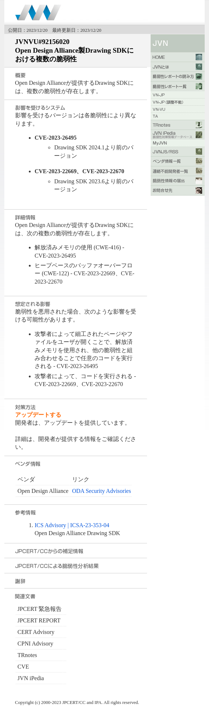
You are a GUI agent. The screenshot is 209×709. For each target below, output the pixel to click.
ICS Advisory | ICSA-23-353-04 (72, 525)
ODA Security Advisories (101, 491)
